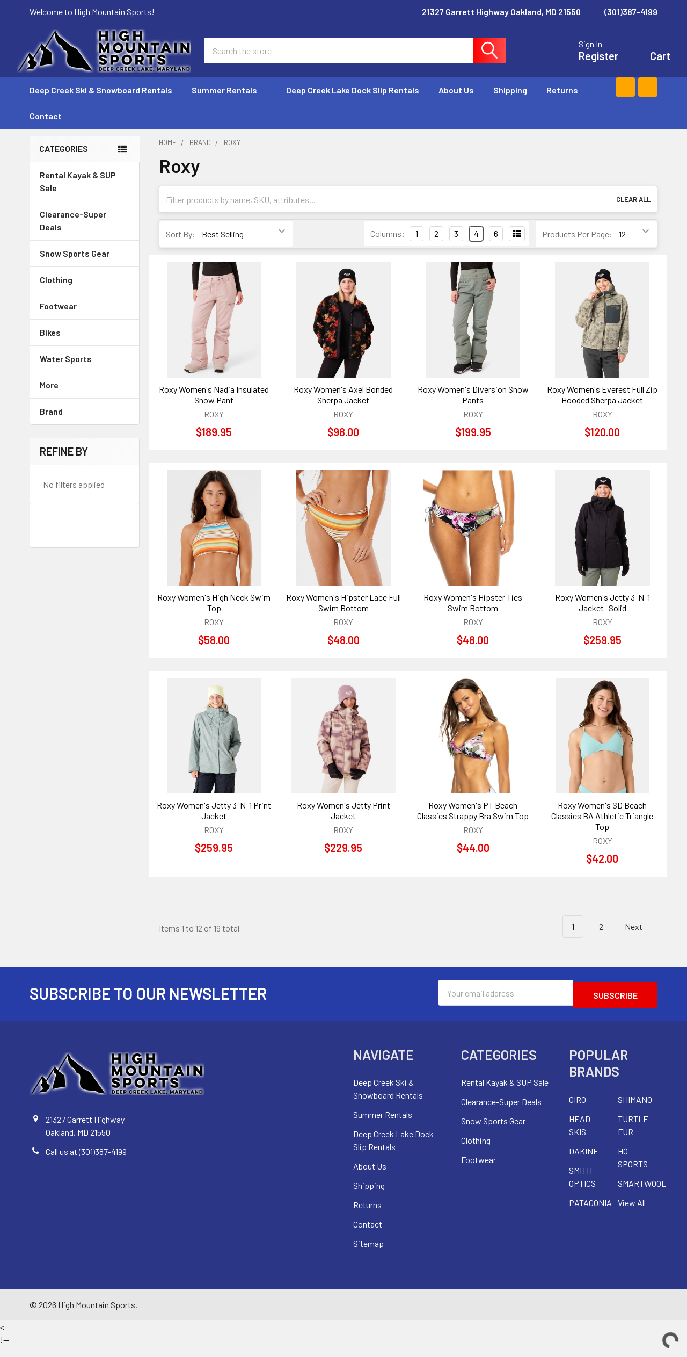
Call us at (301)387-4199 (86, 1162)
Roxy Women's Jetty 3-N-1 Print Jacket (214, 823)
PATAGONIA (590, 1213)
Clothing (84, 292)
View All (632, 1213)
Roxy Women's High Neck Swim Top (214, 615)
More (84, 398)
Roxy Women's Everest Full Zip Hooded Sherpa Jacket (602, 407)
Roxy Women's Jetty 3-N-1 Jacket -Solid (602, 615)
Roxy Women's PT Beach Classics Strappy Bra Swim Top (473, 823)
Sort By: (180, 247)
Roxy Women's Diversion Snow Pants (473, 407)
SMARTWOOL (642, 1194)
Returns (562, 103)
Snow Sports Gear (84, 266)
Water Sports (84, 371)
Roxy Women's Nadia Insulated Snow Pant (214, 407)
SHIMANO (635, 1110)
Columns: (387, 246)
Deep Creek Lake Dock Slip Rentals (352, 103)
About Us (456, 103)
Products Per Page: (577, 247)
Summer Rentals (229, 103)
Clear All (633, 212)
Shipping (510, 103)
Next (640, 939)
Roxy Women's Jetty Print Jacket (343, 823)
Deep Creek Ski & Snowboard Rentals (101, 103)
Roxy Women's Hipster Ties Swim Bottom (472, 615)
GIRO (577, 1110)
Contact (46, 129)
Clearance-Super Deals (73, 233)
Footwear (84, 319)
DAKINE (583, 1162)
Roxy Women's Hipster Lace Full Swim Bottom (343, 615)
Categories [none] (63, 161)
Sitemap (368, 1254)
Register (585, 62)
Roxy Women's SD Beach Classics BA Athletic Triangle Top (602, 828)
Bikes (84, 345)
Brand (84, 424)
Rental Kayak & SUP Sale (78, 194)
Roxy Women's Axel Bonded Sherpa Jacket (343, 407)
